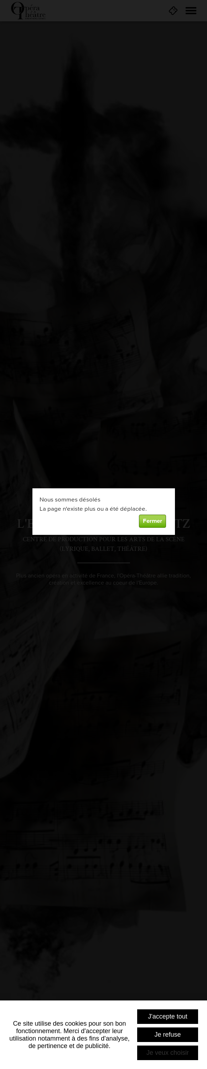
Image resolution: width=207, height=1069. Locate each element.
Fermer (152, 521)
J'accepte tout (167, 1016)
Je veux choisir (167, 1052)
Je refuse (167, 1034)
